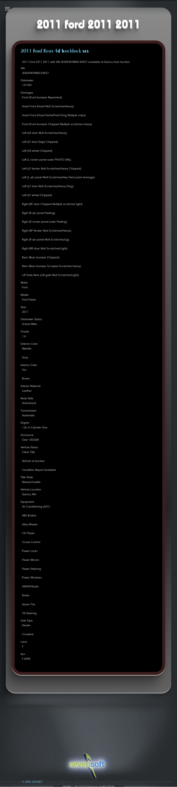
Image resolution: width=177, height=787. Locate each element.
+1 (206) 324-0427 (32, 781)
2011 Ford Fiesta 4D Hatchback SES (55, 51)
